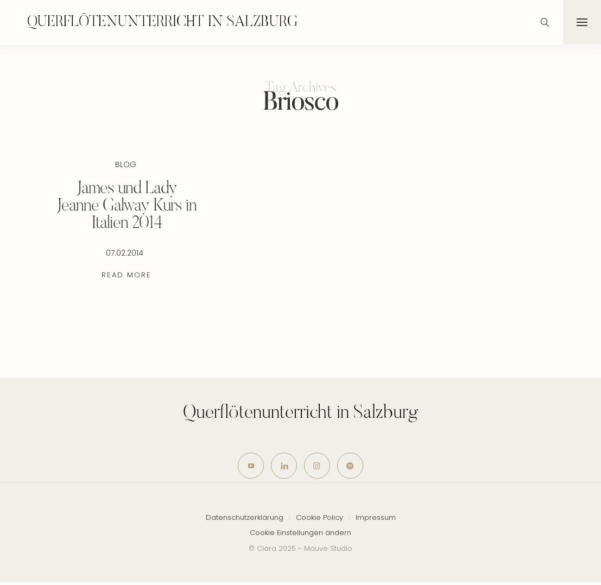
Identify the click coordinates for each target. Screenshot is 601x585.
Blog (125, 164)
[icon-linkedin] (283, 467)
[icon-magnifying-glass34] (544, 22)
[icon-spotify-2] (354, 467)
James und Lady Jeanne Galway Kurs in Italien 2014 (126, 206)
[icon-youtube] (248, 467)
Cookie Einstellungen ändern (300, 534)
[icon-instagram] (318, 467)
